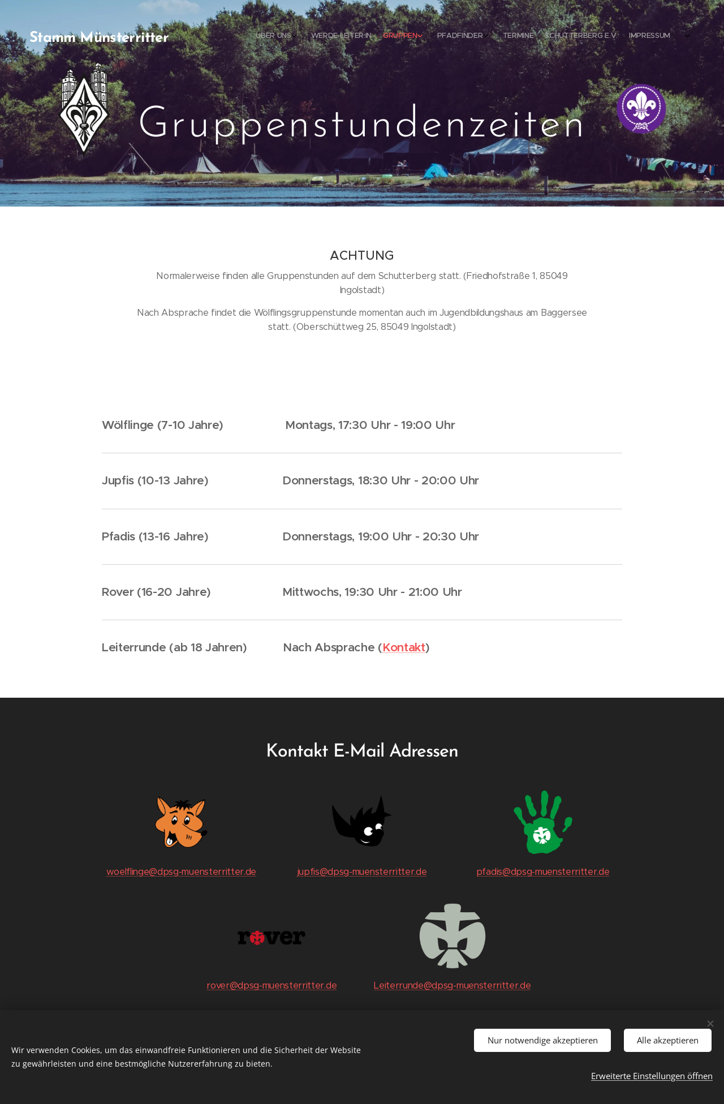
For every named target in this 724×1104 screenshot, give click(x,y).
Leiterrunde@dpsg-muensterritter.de (452, 985)
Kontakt (403, 647)
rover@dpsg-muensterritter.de (271, 985)
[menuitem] (579, 37)
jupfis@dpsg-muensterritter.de (362, 872)
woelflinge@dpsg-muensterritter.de (181, 872)
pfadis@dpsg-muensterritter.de (543, 872)
